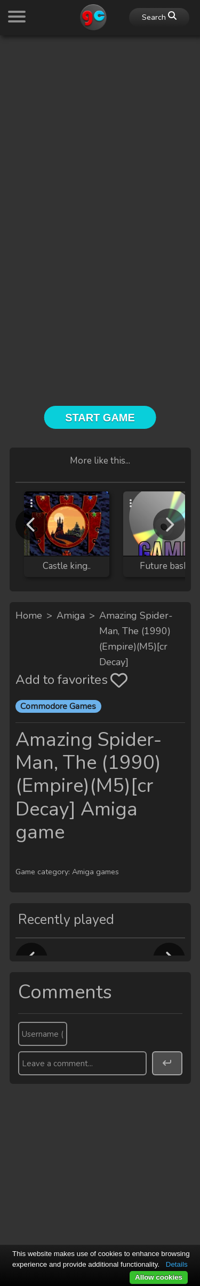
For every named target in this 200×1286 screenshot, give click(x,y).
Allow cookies (158, 1277)
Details (177, 1264)
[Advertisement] (100, 144)
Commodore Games (58, 706)
